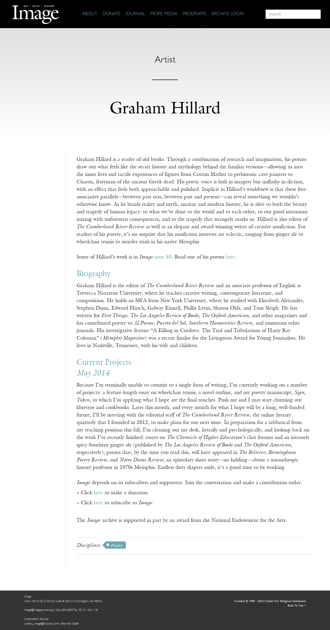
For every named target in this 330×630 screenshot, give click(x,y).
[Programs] (194, 14)
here (230, 257)
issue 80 (162, 257)
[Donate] (111, 14)
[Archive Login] (228, 14)
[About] (89, 14)
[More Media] (164, 14)
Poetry (117, 545)
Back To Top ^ (297, 605)
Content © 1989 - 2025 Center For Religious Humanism (270, 601)
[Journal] (135, 14)
